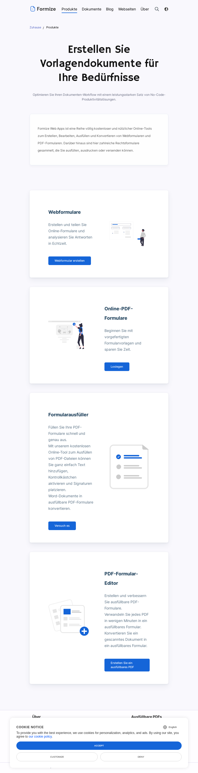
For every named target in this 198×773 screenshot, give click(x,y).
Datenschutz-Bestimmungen (120, 769)
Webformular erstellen (69, 260)
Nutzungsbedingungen (84, 769)
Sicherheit (149, 769)
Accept (99, 745)
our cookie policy (40, 736)
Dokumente (91, 9)
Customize (57, 757)
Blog (110, 9)
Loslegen (117, 366)
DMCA (164, 769)
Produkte (69, 9)
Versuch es (62, 519)
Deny (141, 757)
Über (36, 710)
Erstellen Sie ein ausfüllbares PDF (122, 659)
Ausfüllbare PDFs (146, 710)
